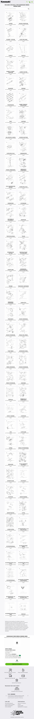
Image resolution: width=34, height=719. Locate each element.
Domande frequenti (9, 703)
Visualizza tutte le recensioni (17, 691)
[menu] (32, 2)
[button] (17, 643)
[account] (27, 1)
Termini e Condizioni (22, 703)
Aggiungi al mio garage (17, 664)
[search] (28, 8)
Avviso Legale (20, 705)
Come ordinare (8, 706)
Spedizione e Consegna (22, 706)
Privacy (19, 704)
